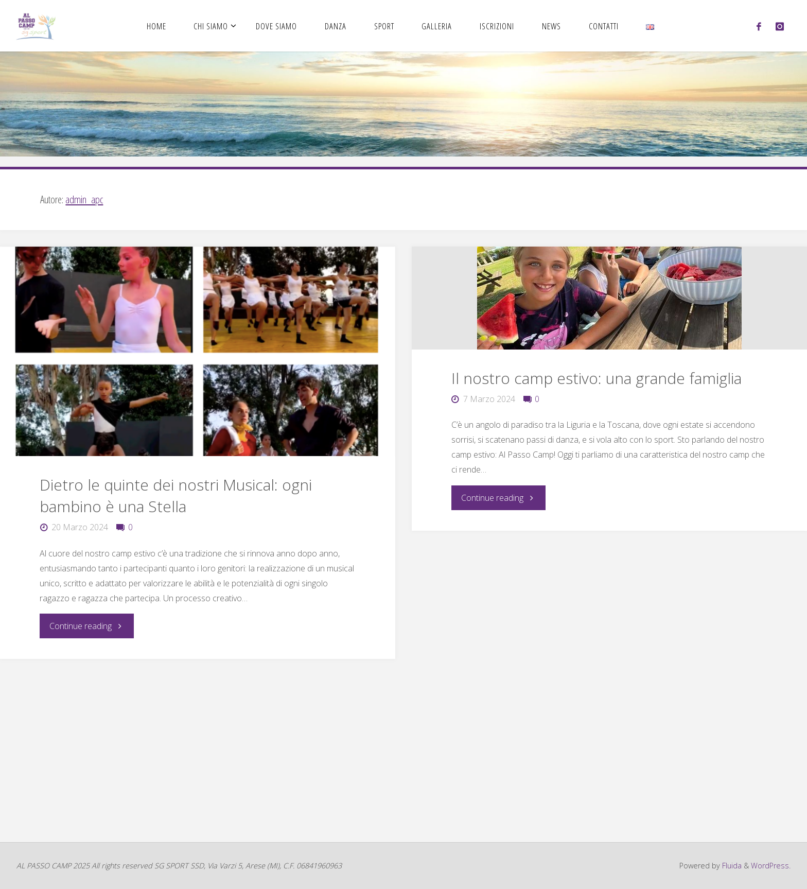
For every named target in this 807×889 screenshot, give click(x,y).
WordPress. (771, 865)
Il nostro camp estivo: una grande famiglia (596, 378)
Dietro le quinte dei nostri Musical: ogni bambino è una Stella (176, 495)
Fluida (731, 865)
